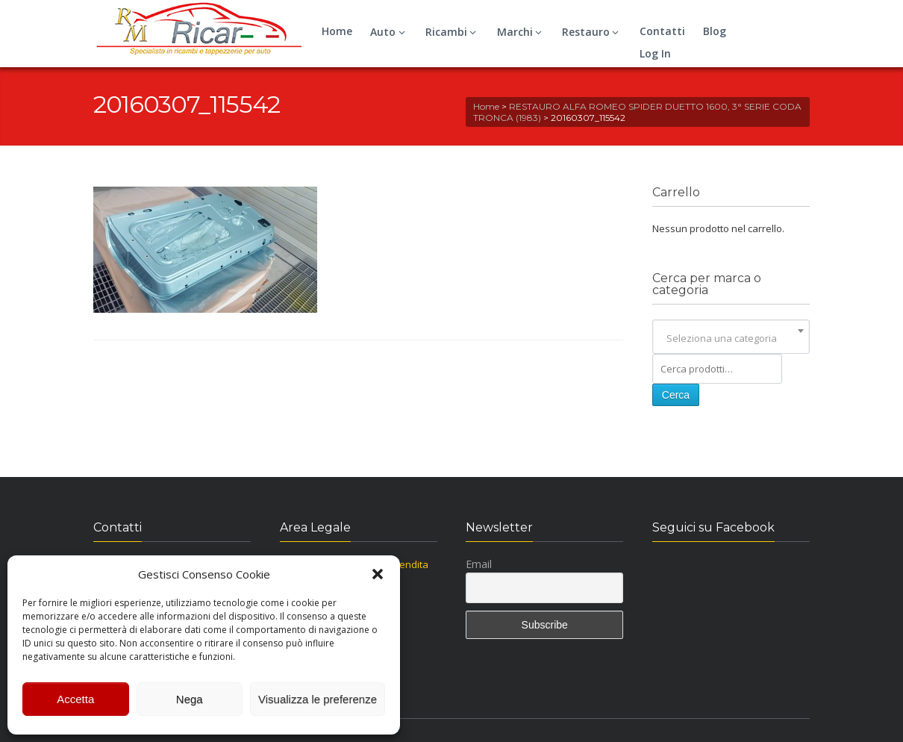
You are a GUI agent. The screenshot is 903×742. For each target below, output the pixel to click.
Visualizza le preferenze (317, 699)
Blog (714, 31)
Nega (189, 699)
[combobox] (731, 338)
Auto (389, 32)
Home (337, 31)
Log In (655, 53)
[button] (377, 574)
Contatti (662, 31)
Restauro (592, 32)
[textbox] (731, 338)
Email (479, 564)
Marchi (521, 32)
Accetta (75, 699)
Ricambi (453, 32)
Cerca (676, 395)
